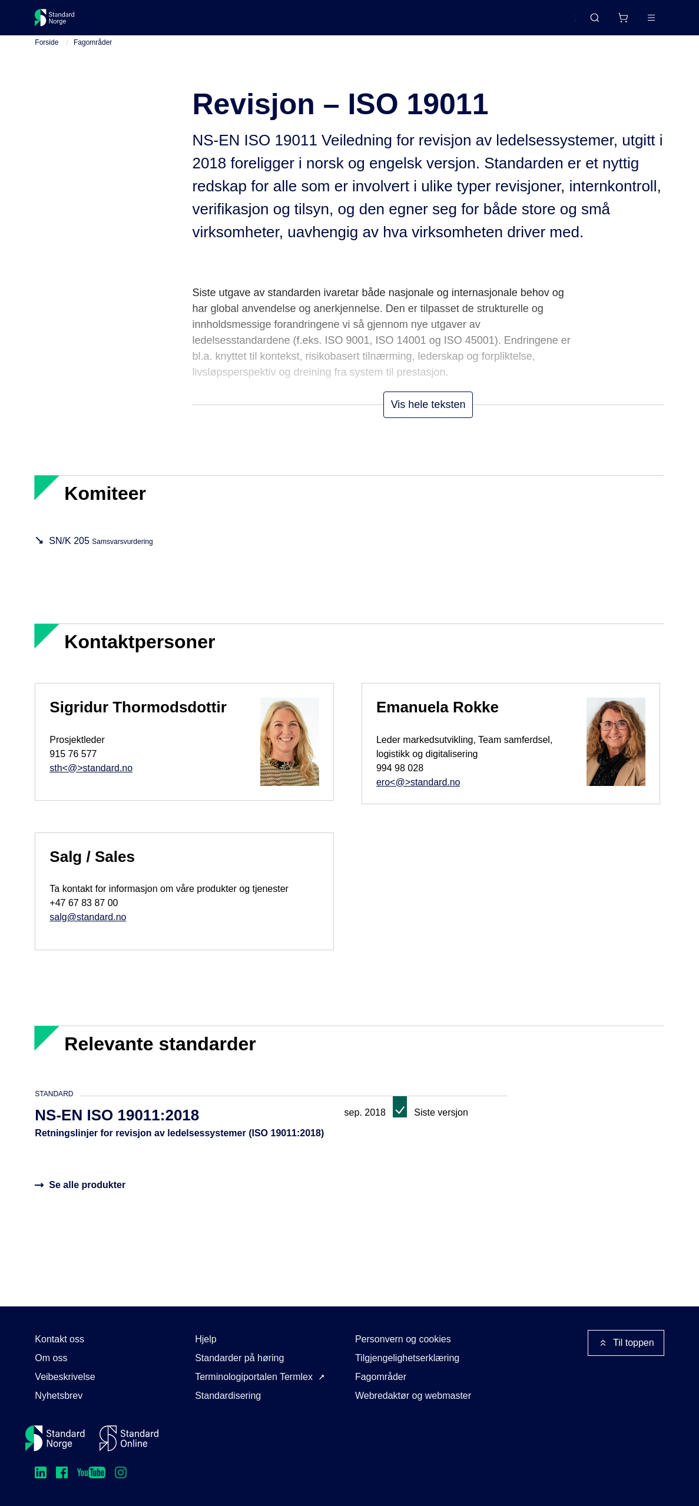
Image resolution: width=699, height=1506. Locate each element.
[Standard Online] (129, 1438)
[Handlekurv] (587, 22)
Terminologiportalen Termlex (254, 1377)
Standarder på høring (239, 1358)
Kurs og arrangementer (307, 22)
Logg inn (636, 22)
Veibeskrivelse (65, 1377)
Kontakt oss (59, 1339)
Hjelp (205, 1339)
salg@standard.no (87, 928)
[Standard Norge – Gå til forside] (62, 22)
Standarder (134, 22)
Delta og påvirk (208, 22)
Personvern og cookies (403, 1339)
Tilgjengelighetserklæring (407, 1358)
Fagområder (93, 52)
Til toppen (626, 1343)
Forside (46, 52)
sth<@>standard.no (90, 778)
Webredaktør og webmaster (413, 1396)
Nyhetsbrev (58, 1396)
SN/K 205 (101, 551)
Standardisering (228, 1396)
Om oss (51, 1358)
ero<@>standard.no (418, 792)
